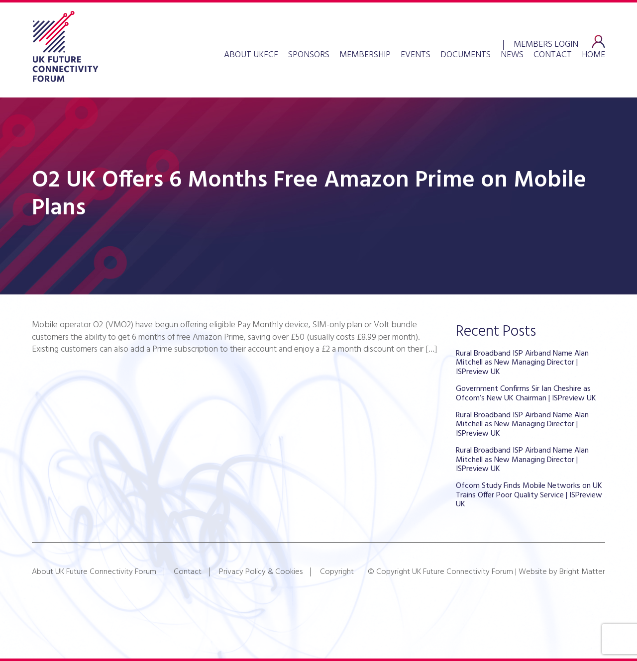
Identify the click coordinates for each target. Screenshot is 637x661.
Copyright (337, 572)
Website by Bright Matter (562, 572)
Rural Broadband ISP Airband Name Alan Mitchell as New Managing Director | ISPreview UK (522, 362)
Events (415, 55)
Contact (552, 55)
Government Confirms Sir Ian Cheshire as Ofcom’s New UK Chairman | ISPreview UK (526, 393)
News (512, 55)
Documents (465, 55)
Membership (365, 55)
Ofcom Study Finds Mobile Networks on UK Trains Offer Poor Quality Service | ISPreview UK (529, 495)
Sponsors (308, 55)
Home (593, 55)
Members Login (546, 43)
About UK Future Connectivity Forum (94, 572)
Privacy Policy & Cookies (261, 572)
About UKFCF (251, 55)
